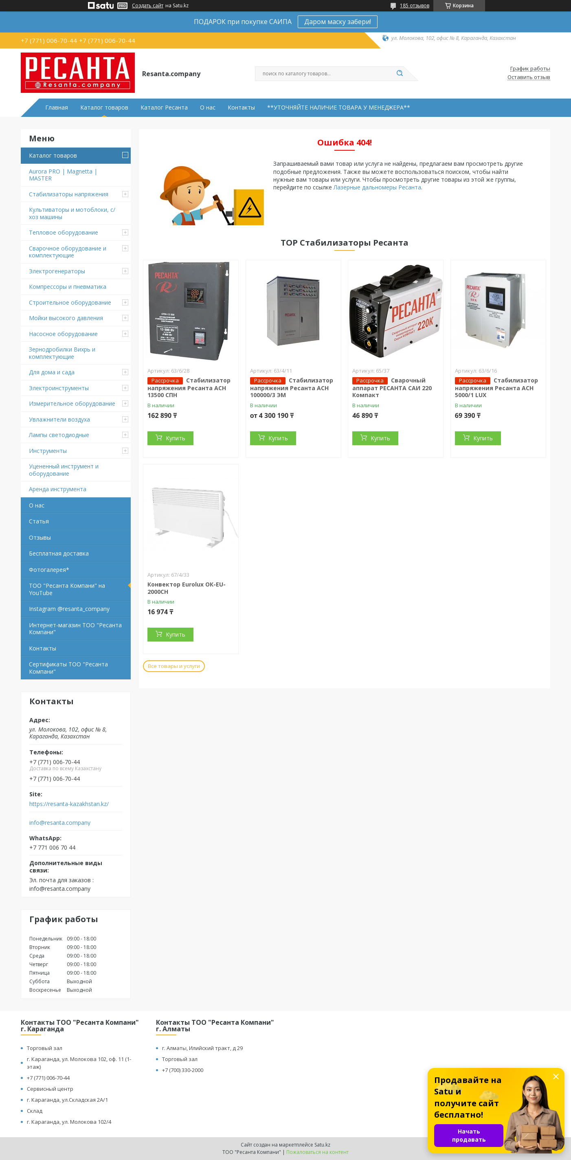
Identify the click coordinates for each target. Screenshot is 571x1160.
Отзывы (40, 537)
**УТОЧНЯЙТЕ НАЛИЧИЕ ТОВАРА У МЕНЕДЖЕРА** (338, 107)
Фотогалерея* (49, 569)
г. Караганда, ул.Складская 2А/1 (67, 1099)
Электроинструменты (59, 388)
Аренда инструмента (57, 489)
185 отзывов (414, 5)
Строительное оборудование (70, 302)
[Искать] (399, 73)
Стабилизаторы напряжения (68, 194)
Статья (39, 521)
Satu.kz (322, 1144)
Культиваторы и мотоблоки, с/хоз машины (72, 213)
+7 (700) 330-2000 (182, 1070)
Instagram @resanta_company (69, 609)
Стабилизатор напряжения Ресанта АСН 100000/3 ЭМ (291, 387)
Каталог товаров (104, 107)
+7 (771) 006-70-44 (48, 1077)
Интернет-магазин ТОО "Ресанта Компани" (75, 628)
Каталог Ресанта (164, 107)
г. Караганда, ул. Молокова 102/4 (69, 1121)
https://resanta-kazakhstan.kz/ (69, 804)
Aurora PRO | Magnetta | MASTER (63, 174)
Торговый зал (44, 1048)
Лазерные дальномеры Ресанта (377, 187)
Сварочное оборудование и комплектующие (67, 251)
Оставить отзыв (528, 77)
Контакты (241, 107)
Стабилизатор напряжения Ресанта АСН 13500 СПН (189, 387)
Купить (175, 438)
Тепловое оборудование (63, 232)
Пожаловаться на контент (317, 1152)
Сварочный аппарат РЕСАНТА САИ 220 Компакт (392, 387)
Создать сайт (147, 6)
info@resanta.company (59, 822)
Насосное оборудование (63, 334)
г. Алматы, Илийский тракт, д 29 (202, 1048)
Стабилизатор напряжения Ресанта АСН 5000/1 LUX (496, 387)
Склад (34, 1110)
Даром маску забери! (337, 21)
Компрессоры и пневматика (67, 286)
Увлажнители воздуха (59, 419)
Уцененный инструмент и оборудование (64, 469)
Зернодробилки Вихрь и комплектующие (62, 352)
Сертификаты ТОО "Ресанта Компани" (68, 667)
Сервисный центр (50, 1088)
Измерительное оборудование (72, 403)
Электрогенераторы (57, 271)
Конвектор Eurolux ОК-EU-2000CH (186, 587)
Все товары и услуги (174, 666)
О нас (207, 107)
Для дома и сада (52, 372)
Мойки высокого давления (66, 318)
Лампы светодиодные (59, 435)
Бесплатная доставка (59, 553)
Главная (56, 107)
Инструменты (48, 451)
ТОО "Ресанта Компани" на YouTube (67, 589)
